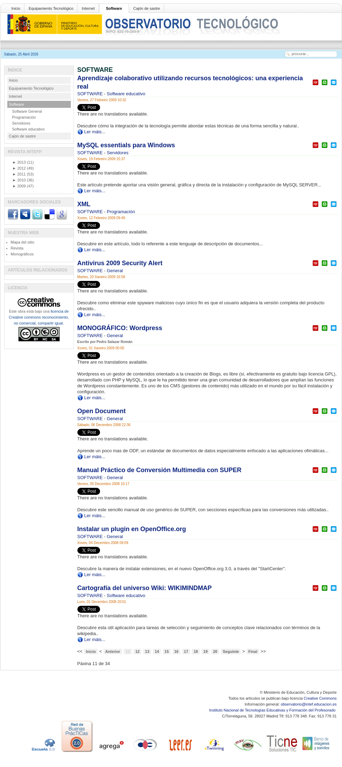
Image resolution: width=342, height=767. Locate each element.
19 (205, 651)
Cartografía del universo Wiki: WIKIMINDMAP (144, 587)
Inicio (16, 8)
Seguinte (231, 651)
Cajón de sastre (146, 8)
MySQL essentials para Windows (126, 145)
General (115, 270)
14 (157, 651)
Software (114, 8)
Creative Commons (320, 698)
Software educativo (126, 93)
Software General (27, 111)
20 (215, 651)
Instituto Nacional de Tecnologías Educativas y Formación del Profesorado (272, 710)
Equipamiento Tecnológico (51, 8)
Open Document (101, 411)
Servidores (117, 152)
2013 (19, 162)
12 (137, 651)
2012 (19, 168)
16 (176, 651)
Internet (88, 8)
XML (84, 204)
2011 (19, 174)
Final (252, 651)
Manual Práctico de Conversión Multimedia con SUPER (159, 470)
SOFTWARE (90, 93)
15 (167, 651)
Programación (121, 211)
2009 (19, 186)
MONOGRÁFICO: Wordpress (119, 328)
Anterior (112, 651)
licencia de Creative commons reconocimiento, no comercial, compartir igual (39, 317)
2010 (19, 180)
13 (147, 651)
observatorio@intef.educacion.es (308, 704)
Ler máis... (95, 131)
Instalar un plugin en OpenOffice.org (131, 529)
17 (186, 651)
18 (195, 651)
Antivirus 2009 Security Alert (119, 263)
